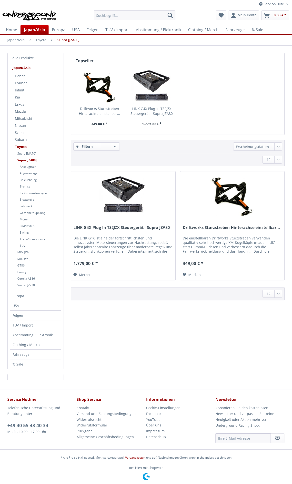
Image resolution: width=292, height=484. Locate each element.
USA (15, 305)
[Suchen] (170, 15)
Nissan (20, 125)
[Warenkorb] (275, 15)
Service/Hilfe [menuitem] (272, 4)
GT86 (21, 265)
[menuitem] (134, 17)
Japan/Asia (21, 67)
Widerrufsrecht (89, 419)
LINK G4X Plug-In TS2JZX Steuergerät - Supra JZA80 (152, 111)
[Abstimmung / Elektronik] (158, 29)
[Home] (11, 29)
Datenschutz (156, 437)
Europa (18, 296)
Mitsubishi (23, 118)
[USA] (76, 29)
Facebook (153, 413)
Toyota (21, 146)
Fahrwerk (26, 206)
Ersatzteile (27, 200)
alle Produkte (23, 58)
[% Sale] (257, 29)
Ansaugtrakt (28, 167)
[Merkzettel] (221, 15)
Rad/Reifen (27, 226)
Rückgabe (84, 431)
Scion (19, 132)
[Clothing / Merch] (203, 29)
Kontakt (83, 407)
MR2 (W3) (23, 259)
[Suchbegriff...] (134, 15)
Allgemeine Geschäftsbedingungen (105, 437)
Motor (24, 219)
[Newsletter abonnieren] (277, 438)
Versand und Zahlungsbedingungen (106, 413)
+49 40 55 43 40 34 (27, 425)
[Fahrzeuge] (235, 29)
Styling (24, 232)
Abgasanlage (29, 173)
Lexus (19, 104)
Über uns (153, 425)
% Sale (17, 364)
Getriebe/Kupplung (32, 213)
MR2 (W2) (23, 252)
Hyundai (22, 83)
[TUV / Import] (117, 29)
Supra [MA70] (26, 153)
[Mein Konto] (244, 15)
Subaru (21, 139)
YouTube (153, 419)
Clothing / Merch (26, 344)
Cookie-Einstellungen (163, 407)
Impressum (155, 431)
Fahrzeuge (21, 354)
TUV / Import (22, 325)
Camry (21, 272)
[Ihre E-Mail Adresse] (243, 438)
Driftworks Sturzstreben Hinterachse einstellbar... (99, 111)
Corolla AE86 (26, 279)
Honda (20, 76)
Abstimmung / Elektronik (32, 335)
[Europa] (59, 29)
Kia (17, 97)
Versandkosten (135, 457)
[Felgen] (92, 29)
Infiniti (20, 90)
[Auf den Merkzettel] (82, 275)
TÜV (22, 246)
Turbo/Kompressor (32, 239)
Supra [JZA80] (27, 160)
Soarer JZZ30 (26, 285)
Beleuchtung (28, 180)
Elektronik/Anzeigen (33, 193)
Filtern (84, 146)
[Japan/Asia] (34, 29)
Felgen (17, 315)
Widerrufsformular (92, 425)
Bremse (25, 186)
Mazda (20, 111)
